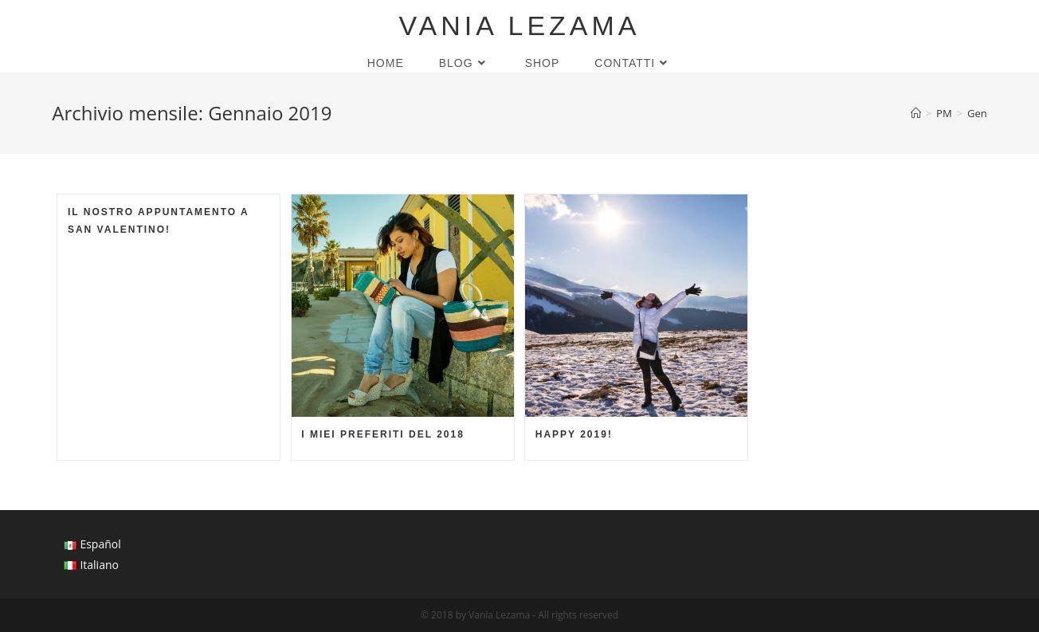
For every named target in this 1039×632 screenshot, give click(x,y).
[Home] (916, 113)
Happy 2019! (574, 434)
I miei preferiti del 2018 (383, 434)
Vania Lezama (519, 25)
